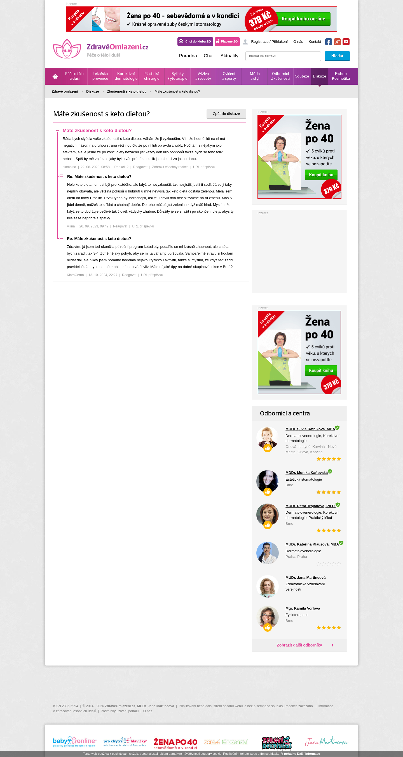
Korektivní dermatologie (126, 76)
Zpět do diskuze (226, 114)
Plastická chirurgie (151, 76)
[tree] (151, 204)
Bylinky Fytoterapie (177, 76)
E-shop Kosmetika (341, 76)
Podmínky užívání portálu (120, 711)
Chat (209, 55)
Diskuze (319, 76)
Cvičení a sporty (229, 76)
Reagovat (140, 167)
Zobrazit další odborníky (299, 645)
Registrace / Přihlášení (269, 41)
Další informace (308, 753)
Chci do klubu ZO (198, 41)
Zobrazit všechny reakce (170, 167)
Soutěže (302, 76)
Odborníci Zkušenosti (280, 76)
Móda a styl (255, 76)
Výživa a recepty (203, 76)
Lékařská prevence (100, 76)
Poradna (188, 55)
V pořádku (288, 753)
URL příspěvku (204, 167)
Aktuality (229, 55)
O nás (298, 41)
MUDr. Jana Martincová (155, 706)
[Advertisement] (299, 251)
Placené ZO (229, 41)
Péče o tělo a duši (74, 76)
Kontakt (315, 41)
